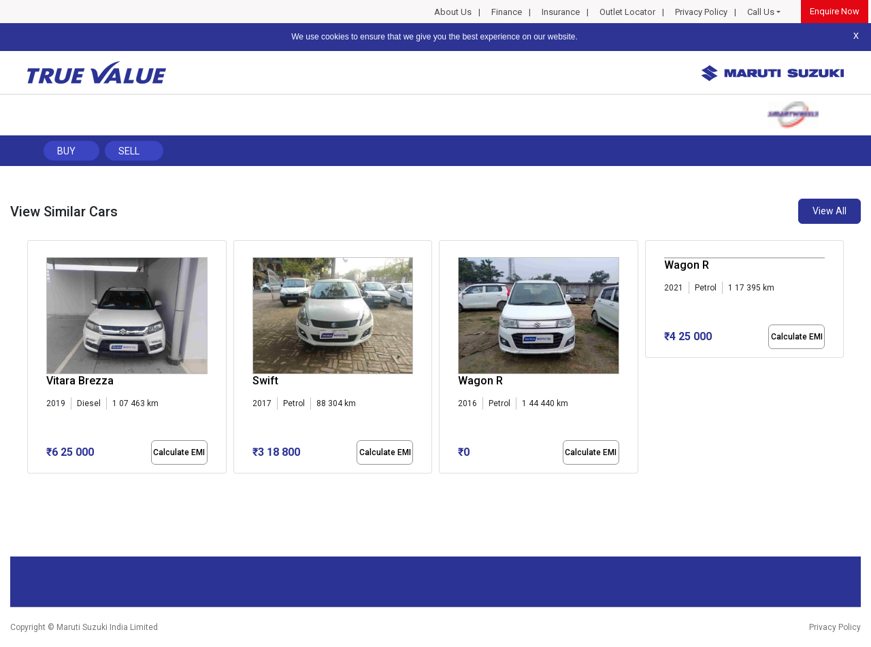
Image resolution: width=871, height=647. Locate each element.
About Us (453, 12)
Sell (128, 151)
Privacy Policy (701, 12)
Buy (66, 151)
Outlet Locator (627, 12)
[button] (31, 485)
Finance (506, 12)
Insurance (561, 12)
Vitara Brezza (80, 380)
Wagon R (480, 380)
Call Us (760, 12)
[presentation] (34, 360)
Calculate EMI (179, 452)
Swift (265, 380)
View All (829, 210)
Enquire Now (834, 11)
